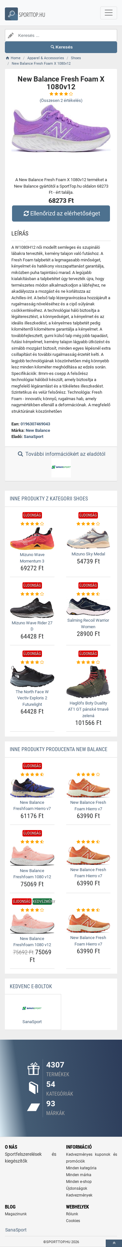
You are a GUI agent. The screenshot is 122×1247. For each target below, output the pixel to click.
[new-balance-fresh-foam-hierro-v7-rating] (88, 774)
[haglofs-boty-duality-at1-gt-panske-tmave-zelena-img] (88, 681)
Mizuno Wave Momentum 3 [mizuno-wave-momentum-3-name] (32, 557)
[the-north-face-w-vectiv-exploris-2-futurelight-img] (32, 676)
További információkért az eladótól (61, 464)
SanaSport (33, 436)
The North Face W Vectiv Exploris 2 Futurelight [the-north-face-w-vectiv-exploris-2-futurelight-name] (32, 698)
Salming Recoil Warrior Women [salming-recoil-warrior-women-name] (88, 623)
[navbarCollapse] (108, 12)
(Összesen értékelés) (61, 100)
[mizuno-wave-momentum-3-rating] (32, 524)
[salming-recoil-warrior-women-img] (88, 606)
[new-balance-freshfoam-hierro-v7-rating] (32, 774)
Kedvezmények (79, 1195)
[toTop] (114, 1243)
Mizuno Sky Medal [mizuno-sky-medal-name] (88, 554)
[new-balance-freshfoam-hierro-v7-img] (32, 788)
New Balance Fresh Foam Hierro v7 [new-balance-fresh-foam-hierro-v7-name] (88, 805)
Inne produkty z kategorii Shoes (49, 499)
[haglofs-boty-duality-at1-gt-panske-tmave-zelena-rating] (88, 662)
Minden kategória (81, 1168)
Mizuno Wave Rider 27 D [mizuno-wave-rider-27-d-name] (32, 626)
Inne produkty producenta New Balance (58, 749)
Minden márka (78, 1175)
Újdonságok (76, 1188)
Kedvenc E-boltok (31, 986)
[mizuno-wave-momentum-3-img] (32, 538)
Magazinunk (16, 1214)
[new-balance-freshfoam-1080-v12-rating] (32, 842)
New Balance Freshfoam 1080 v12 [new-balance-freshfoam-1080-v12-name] (32, 874)
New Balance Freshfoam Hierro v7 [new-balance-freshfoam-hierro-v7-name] (32, 805)
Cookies (73, 1221)
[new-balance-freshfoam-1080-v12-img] (32, 855)
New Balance (38, 430)
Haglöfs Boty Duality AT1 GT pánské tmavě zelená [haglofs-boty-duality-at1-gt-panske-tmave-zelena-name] (88, 709)
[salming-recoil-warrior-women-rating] (88, 594)
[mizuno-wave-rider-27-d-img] (32, 607)
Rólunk (72, 1214)
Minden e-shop (79, 1181)
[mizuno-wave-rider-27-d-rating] (32, 594)
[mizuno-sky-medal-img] (88, 538)
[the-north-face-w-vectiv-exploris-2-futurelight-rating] (32, 662)
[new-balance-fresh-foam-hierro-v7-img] (88, 788)
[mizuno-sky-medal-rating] (88, 524)
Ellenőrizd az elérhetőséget (61, 213)
